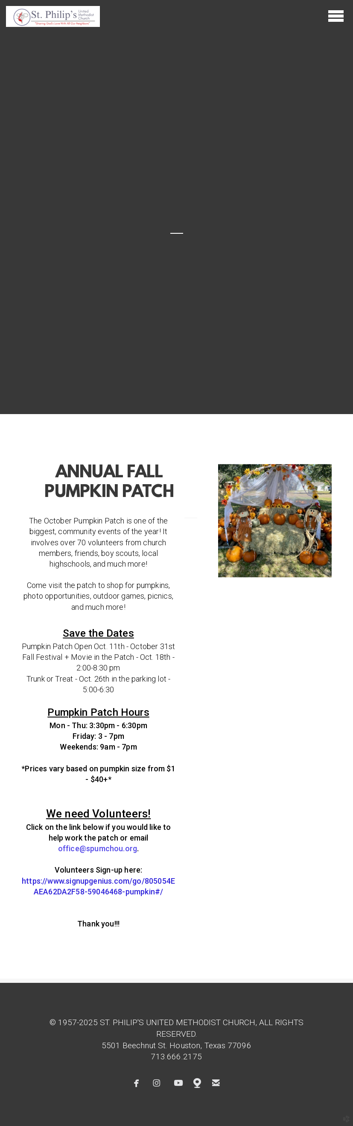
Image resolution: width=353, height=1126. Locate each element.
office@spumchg (97, 848)
